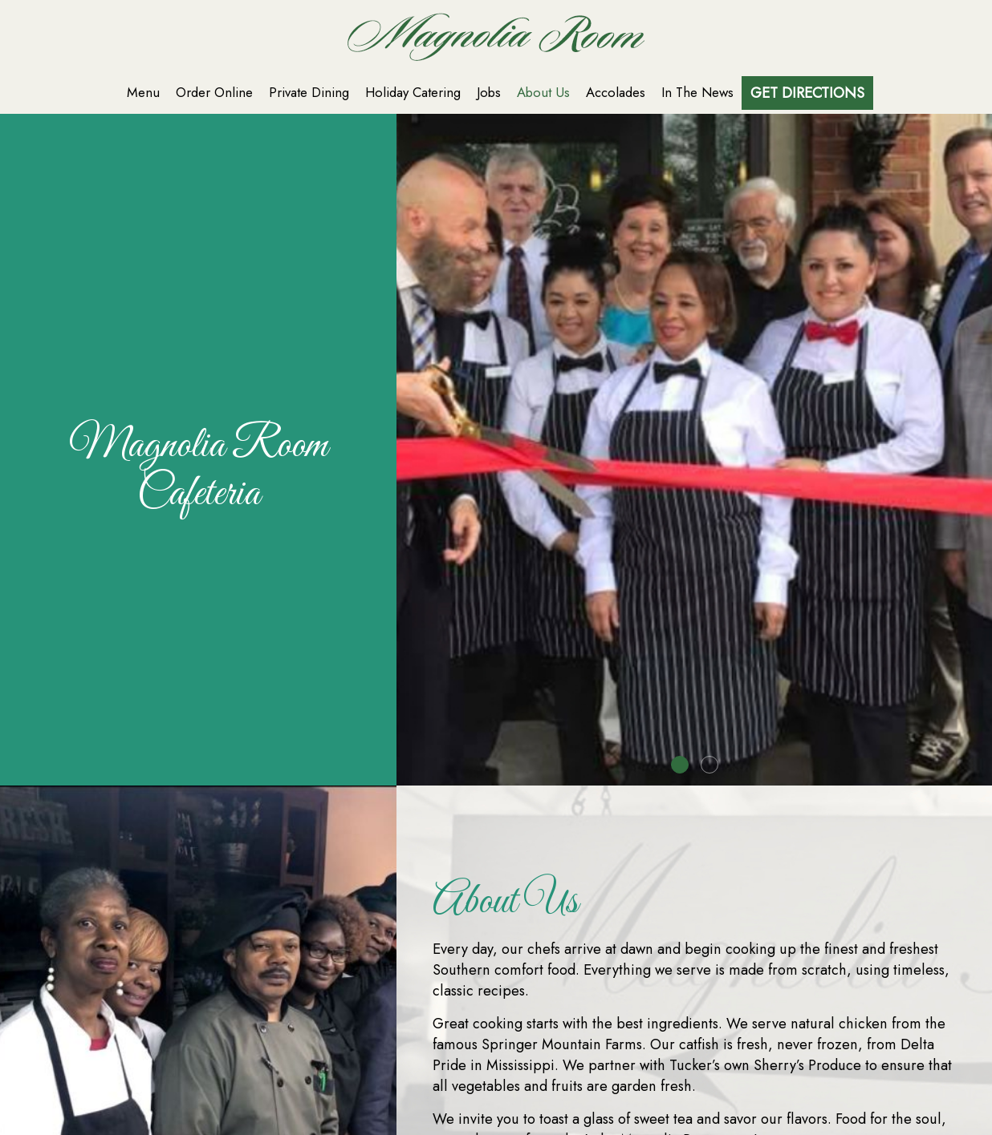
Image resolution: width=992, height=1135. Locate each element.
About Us (543, 92)
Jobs (489, 92)
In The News (697, 92)
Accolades (615, 92)
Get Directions (807, 93)
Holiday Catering (413, 92)
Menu (143, 92)
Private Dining (309, 92)
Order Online (214, 92)
